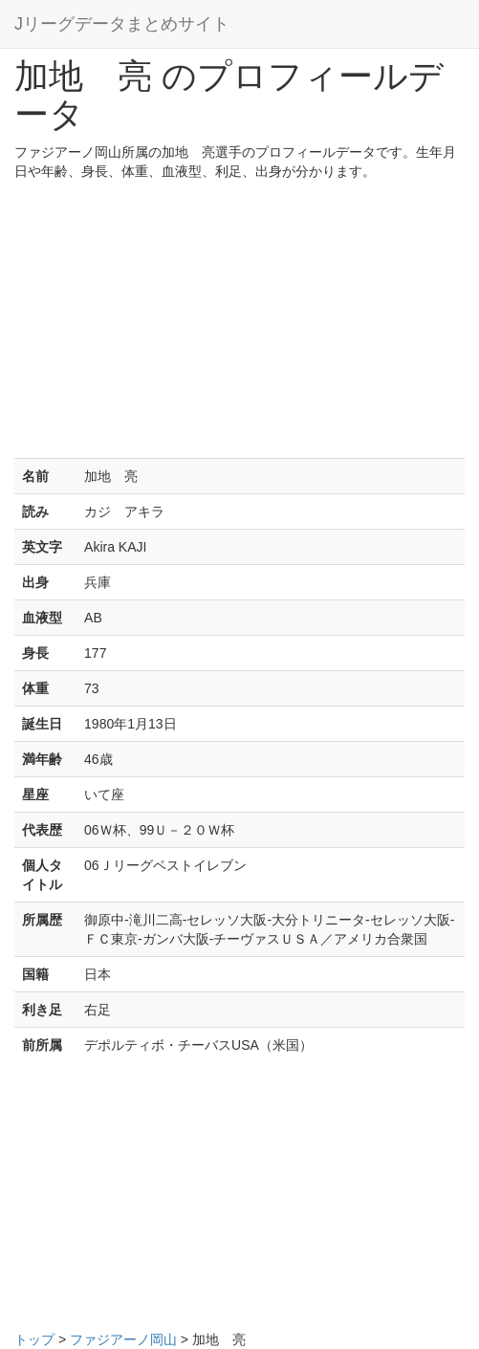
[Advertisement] (239, 324)
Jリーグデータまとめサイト (121, 23)
